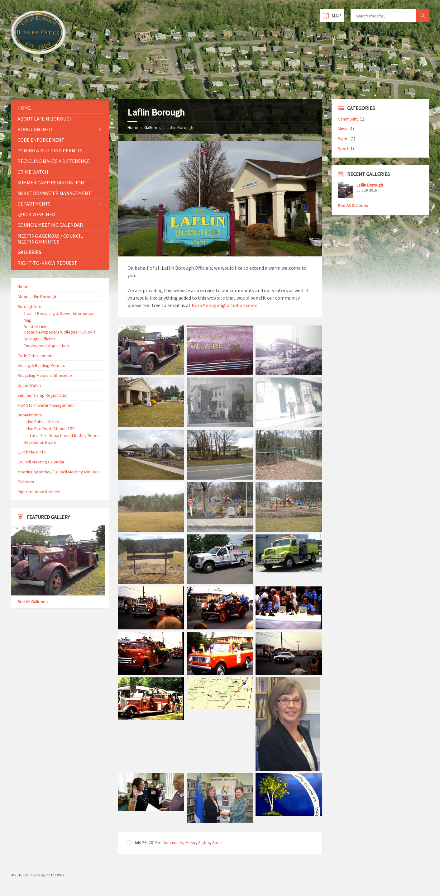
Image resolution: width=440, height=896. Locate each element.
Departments (33, 204)
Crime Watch (32, 172)
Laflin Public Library (41, 421)
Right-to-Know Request (47, 263)
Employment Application (46, 345)
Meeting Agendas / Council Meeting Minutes (50, 239)
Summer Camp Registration (50, 182)
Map (27, 320)
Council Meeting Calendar (50, 225)
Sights (204, 842)
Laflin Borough (369, 185)
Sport (217, 842)
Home (132, 127)
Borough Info (34, 129)
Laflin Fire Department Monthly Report (65, 435)
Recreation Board (40, 442)
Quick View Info (36, 214)
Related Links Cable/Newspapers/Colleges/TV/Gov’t (59, 329)
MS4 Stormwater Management (54, 193)
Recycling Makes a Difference (53, 161)
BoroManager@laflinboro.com (224, 305)
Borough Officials (39, 339)
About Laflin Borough (45, 119)
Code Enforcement (41, 140)
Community (172, 842)
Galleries (152, 127)
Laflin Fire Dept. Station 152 (49, 428)
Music (190, 842)
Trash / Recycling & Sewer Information (59, 313)
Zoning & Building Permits (49, 150)
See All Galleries (32, 601)
